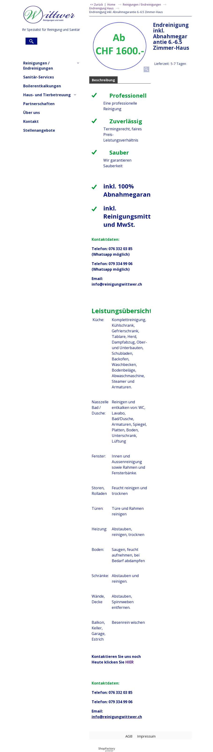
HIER (129, 662)
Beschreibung (103, 80)
